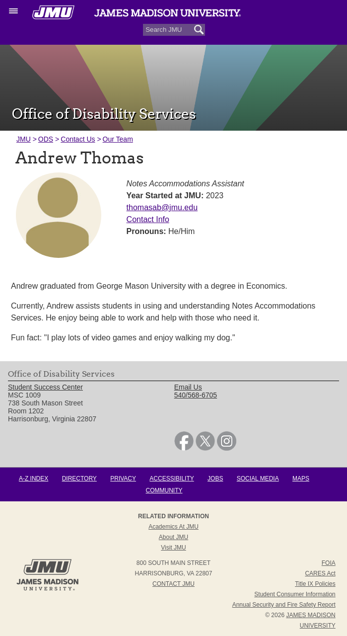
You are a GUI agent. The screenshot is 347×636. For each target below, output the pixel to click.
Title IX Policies (315, 583)
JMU (23, 139)
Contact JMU (173, 583)
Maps (300, 478)
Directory (79, 478)
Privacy (123, 478)
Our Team (118, 139)
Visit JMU (173, 547)
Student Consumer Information (294, 594)
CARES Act (320, 573)
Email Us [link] (188, 387)
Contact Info (148, 219)
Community (164, 490)
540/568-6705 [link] (195, 395)
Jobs (215, 478)
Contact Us (78, 139)
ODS (45, 139)
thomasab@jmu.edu (162, 207)
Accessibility (171, 478)
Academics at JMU (173, 526)
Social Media (258, 478)
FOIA (329, 562)
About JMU (173, 537)
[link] (184, 448)
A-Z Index (33, 478)
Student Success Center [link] (45, 387)
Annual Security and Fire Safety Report (284, 604)
